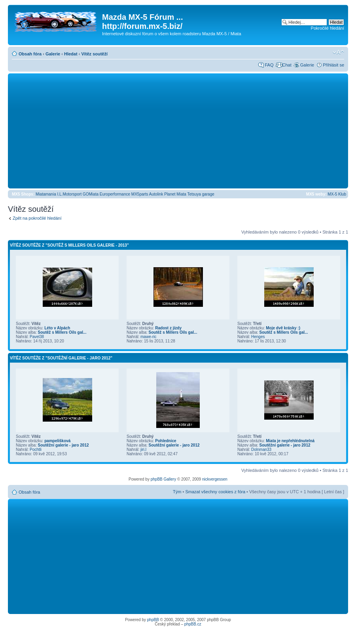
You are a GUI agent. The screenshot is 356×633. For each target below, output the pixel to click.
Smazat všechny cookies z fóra (215, 491)
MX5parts (139, 194)
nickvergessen (214, 479)
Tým (177, 491)
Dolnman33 (261, 449)
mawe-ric (148, 337)
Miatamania (46, 194)
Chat (286, 65)
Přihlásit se (333, 65)
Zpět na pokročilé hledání (37, 218)
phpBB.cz (192, 624)
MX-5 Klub (337, 194)
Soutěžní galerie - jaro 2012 (63, 445)
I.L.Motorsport (69, 194)
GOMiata (90, 194)
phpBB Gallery (163, 479)
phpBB (153, 620)
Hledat (71, 53)
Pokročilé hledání (327, 28)
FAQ (269, 65)
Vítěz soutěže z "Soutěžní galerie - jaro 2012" (61, 358)
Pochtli (36, 449)
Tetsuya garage (200, 194)
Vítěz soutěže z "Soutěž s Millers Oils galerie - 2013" (69, 245)
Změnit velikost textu (338, 52)
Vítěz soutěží (94, 53)
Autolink (156, 194)
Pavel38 (37, 337)
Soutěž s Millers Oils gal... (62, 332)
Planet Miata (175, 194)
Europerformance (115, 194)
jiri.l (143, 449)
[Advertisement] (178, 130)
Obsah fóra (30, 53)
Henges (258, 337)
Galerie (52, 53)
